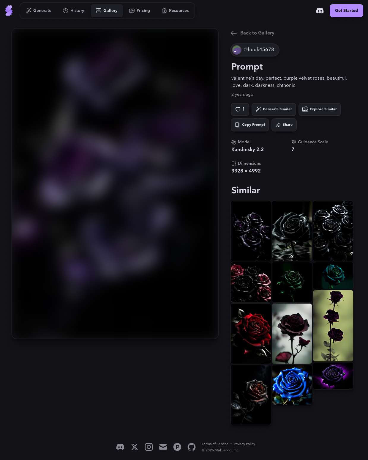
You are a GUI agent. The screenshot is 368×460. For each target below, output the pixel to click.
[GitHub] (191, 447)
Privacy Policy (244, 444)
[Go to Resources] (175, 10)
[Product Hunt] (177, 447)
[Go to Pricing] (140, 10)
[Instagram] (149, 447)
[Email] (163, 447)
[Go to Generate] (38, 10)
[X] (134, 447)
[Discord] (320, 10)
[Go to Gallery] (107, 10)
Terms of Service (215, 444)
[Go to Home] (9, 10)
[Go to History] (73, 10)
